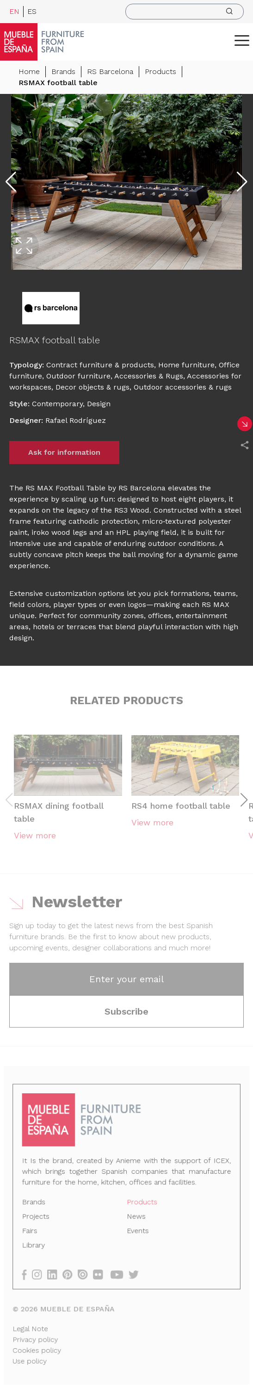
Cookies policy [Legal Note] (38, 1349)
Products (160, 71)
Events (137, 1231)
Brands (63, 71)
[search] (184, 11)
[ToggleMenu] (242, 40)
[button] (242, 40)
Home (29, 71)
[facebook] (28, 1274)
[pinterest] (70, 1274)
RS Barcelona (110, 71)
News (136, 1217)
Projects (37, 1217)
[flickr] (100, 1274)
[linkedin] (56, 1274)
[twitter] (136, 1274)
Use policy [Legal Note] (31, 1359)
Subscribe (126, 1013)
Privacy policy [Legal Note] (36, 1338)
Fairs (31, 1231)
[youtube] (120, 1274)
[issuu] (86, 1274)
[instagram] (40, 1274)
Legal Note (31, 1327)
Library (35, 1245)
